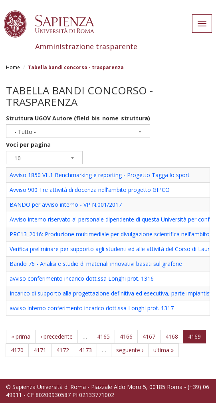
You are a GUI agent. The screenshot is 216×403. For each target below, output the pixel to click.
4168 (171, 336)
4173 (85, 350)
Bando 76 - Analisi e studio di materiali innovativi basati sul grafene (96, 263)
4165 (103, 336)
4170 (17, 350)
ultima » (163, 350)
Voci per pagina (28, 144)
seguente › (129, 350)
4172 (62, 350)
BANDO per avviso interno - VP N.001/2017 (66, 204)
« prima (20, 336)
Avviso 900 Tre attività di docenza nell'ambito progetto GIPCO (90, 190)
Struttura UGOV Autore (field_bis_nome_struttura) (78, 118)
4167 (149, 336)
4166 (126, 336)
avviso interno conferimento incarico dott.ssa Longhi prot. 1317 (92, 308)
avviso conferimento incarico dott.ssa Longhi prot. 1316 (82, 278)
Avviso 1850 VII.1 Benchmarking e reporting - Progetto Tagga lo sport (100, 175)
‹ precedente (56, 336)
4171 (40, 350)
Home (13, 67)
